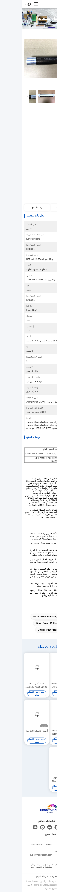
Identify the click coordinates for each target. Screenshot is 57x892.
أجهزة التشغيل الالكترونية (15, 731)
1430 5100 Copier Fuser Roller (33, 629)
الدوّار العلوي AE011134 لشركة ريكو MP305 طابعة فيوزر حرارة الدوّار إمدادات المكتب (40, 685)
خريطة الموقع (20, 876)
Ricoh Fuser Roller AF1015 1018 (32, 623)
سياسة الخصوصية (35, 876)
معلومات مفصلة (41, 207)
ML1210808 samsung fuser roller (30, 616)
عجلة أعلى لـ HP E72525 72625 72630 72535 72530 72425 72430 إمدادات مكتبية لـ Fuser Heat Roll (14, 685)
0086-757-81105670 (18, 844)
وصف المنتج (15, 207)
